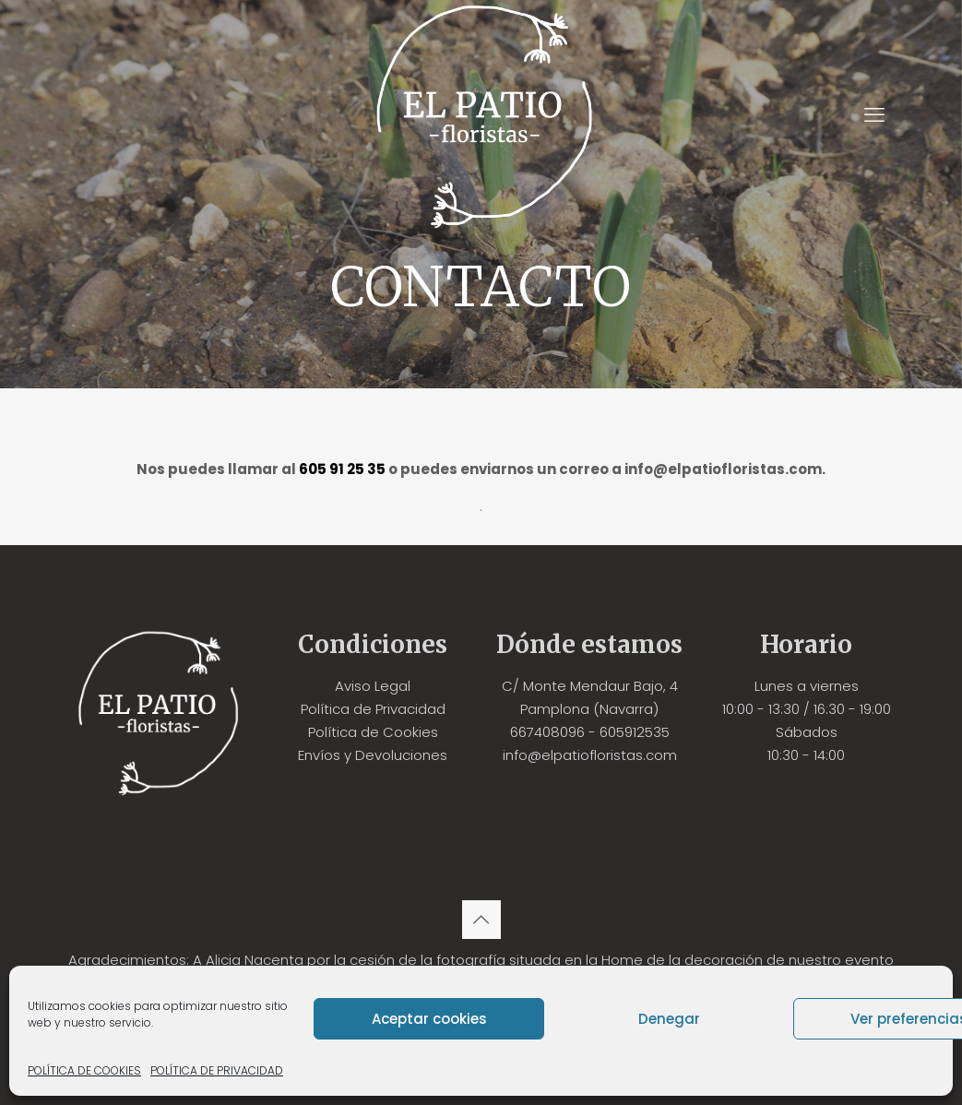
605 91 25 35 (342, 469)
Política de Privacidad (373, 709)
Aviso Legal (372, 685)
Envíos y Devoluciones (372, 755)
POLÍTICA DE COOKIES (84, 1070)
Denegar (669, 1018)
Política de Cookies (373, 732)
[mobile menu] (874, 115)
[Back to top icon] (481, 919)
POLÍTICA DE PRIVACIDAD (216, 1070)
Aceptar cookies (429, 1018)
